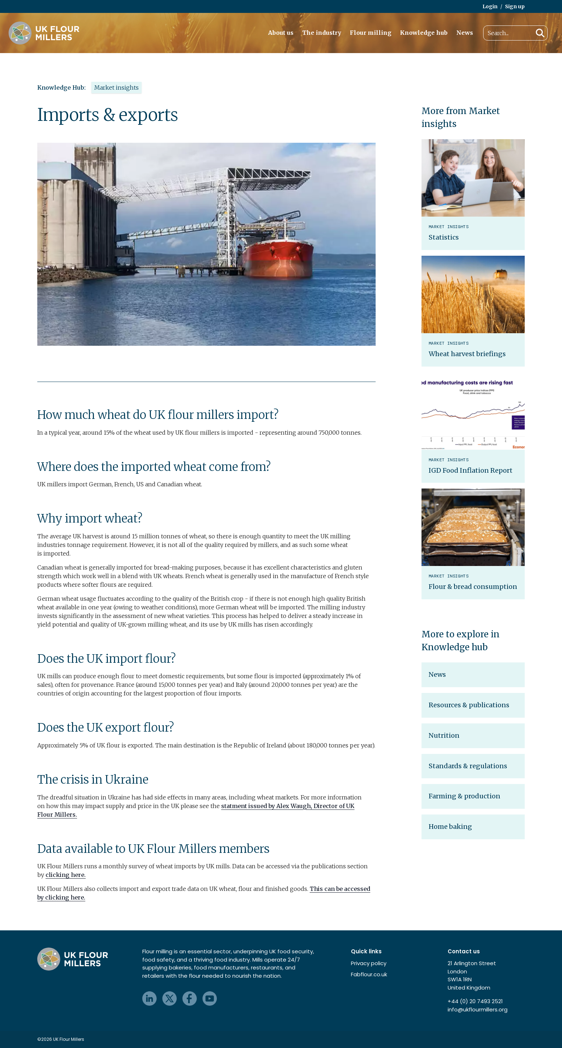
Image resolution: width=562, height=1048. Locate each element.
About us (281, 32)
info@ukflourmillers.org (478, 1009)
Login (489, 6)
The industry (321, 32)
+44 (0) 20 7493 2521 (475, 1001)
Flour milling (370, 32)
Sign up (515, 6)
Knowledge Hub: (61, 87)
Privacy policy (368, 963)
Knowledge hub (424, 32)
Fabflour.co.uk (369, 974)
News (464, 32)
